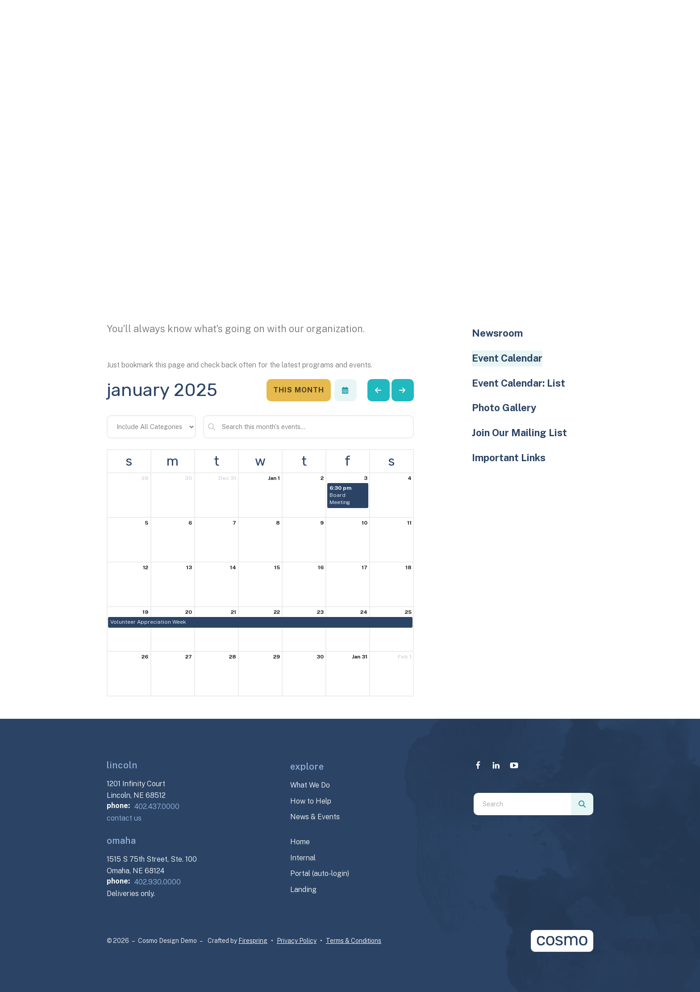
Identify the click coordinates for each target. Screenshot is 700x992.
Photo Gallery (504, 407)
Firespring (252, 940)
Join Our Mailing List (519, 432)
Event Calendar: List (518, 383)
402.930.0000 (157, 882)
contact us (124, 818)
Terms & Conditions (353, 940)
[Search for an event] (308, 426)
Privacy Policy (297, 940)
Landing (303, 889)
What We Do (310, 785)
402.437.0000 (156, 806)
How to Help (310, 801)
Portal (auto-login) (319, 873)
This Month (298, 390)
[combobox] (522, 804)
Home (300, 842)
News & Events (315, 817)
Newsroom (497, 333)
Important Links (509, 457)
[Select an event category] (151, 426)
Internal (303, 858)
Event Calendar (507, 358)
